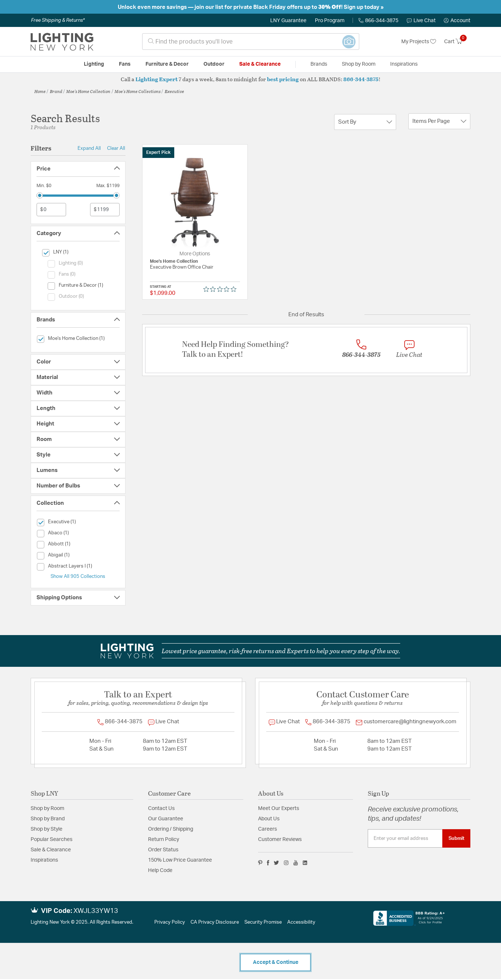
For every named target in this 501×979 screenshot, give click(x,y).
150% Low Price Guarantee (180, 860)
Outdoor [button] (213, 64)
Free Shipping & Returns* (58, 20)
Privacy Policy (169, 922)
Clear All (116, 148)
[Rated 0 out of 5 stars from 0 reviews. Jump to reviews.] (221, 289)
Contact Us (161, 808)
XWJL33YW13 (95, 911)
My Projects (418, 41)
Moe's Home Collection (88, 91)
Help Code (160, 870)
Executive (174, 91)
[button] (457, 20)
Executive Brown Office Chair (181, 267)
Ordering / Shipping (170, 829)
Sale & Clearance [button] (260, 64)
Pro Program (329, 20)
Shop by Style (46, 829)
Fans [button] (125, 64)
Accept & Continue (275, 962)
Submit (456, 838)
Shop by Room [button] (358, 64)
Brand (56, 91)
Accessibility (301, 922)
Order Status (163, 849)
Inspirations (44, 860)
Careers (267, 829)
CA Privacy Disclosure (215, 922)
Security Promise (263, 922)
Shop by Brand (48, 818)
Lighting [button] (94, 64)
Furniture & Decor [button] (167, 64)
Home (40, 91)
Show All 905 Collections (78, 576)
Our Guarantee (165, 818)
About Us (268, 818)
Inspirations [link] (404, 64)
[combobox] (250, 41)
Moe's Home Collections (137, 91)
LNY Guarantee (288, 20)
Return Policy (163, 839)
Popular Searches (51, 839)
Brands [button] (318, 64)
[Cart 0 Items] (457, 41)
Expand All (89, 148)
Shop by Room (47, 808)
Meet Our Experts (278, 808)
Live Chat (421, 20)
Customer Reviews (280, 839)
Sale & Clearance (51, 849)
